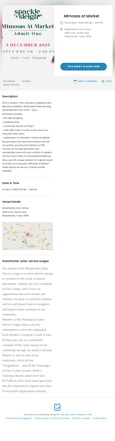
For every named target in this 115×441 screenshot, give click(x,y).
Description (9, 81)
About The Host (11, 84)
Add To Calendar (85, 81)
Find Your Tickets (81, 418)
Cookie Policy (99, 418)
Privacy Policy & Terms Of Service (51, 418)
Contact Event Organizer (19, 418)
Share (107, 81)
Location (26, 81)
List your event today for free (76, 414)
